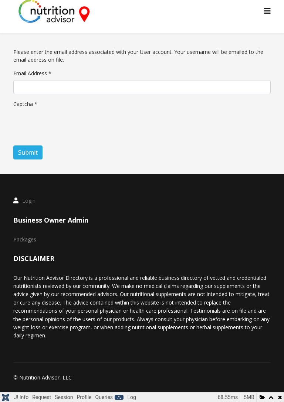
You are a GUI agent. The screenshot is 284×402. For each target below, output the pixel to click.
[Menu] (267, 11)
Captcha (25, 103)
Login (29, 200)
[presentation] (69, 125)
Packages (24, 239)
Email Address (32, 73)
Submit (28, 152)
